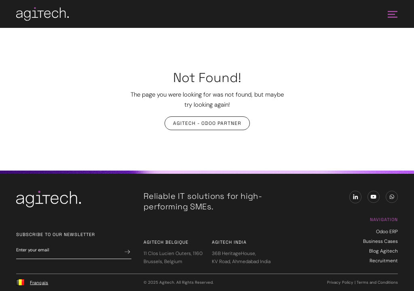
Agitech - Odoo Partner (207, 123)
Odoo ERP (387, 231)
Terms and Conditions (377, 282)
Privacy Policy (340, 282)
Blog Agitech (383, 251)
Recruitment (384, 260)
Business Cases (380, 241)
